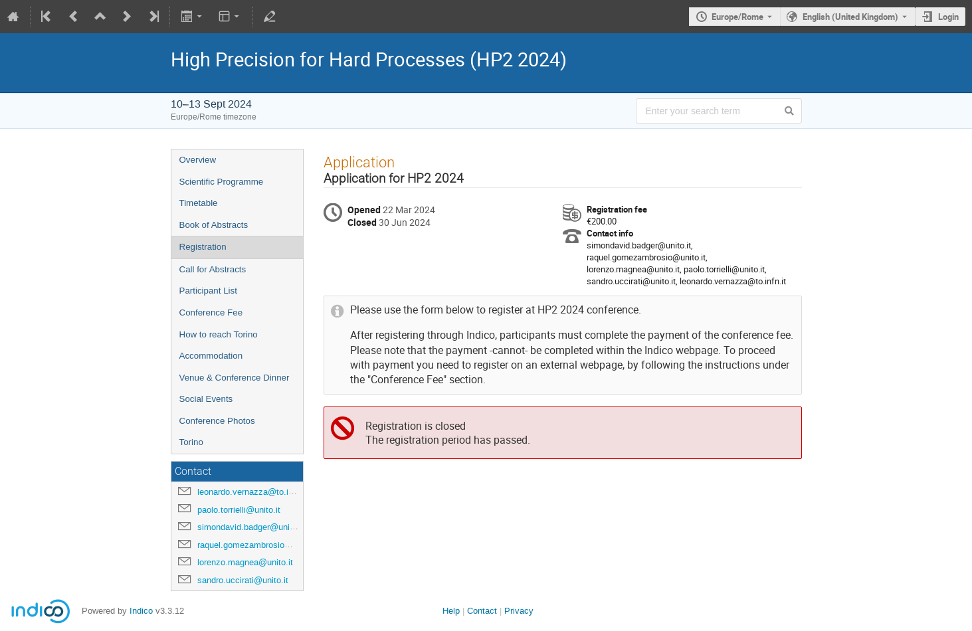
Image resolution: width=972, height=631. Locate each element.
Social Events (206, 399)
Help (451, 610)
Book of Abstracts (213, 225)
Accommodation (211, 356)
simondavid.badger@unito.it (250, 527)
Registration (203, 247)
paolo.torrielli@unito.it (238, 509)
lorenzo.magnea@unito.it (245, 562)
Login (948, 17)
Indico (141, 610)
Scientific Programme (221, 182)
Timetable (198, 203)
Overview (198, 160)
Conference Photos (217, 421)
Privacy (519, 610)
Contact (482, 610)
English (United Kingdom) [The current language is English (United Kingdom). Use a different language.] (850, 17)
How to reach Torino (218, 334)
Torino (191, 442)
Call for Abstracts (212, 269)
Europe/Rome (737, 17)
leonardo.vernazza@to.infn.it (252, 491)
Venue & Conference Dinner (234, 378)
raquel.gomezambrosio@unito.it (258, 545)
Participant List (208, 291)
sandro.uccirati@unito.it (242, 580)
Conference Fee (211, 312)
